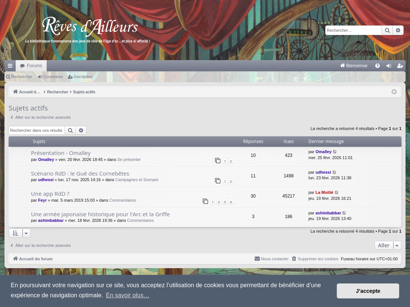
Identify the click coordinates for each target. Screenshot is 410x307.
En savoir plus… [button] (128, 295)
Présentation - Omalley (60, 152)
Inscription (83, 76)
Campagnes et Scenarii (136, 179)
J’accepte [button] (368, 291)
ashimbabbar (50, 220)
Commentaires (122, 200)
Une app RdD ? (50, 193)
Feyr (42, 200)
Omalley (46, 159)
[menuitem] (275, 65)
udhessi (46, 179)
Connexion (53, 76)
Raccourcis (11, 67)
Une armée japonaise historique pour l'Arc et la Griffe (100, 214)
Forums (34, 65)
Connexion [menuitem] (390, 67)
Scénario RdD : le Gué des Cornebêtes (80, 173)
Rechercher (21, 76)
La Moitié (324, 192)
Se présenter (129, 159)
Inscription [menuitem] (402, 67)
